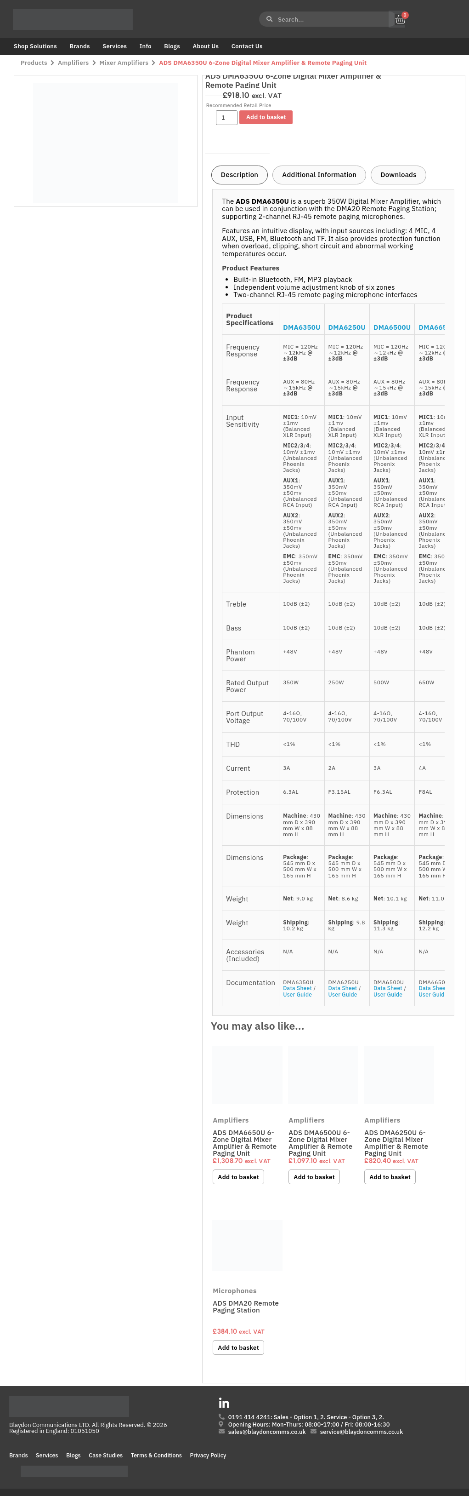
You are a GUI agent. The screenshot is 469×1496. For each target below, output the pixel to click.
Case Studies (106, 1455)
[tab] (239, 175)
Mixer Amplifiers (124, 63)
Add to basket (266, 117)
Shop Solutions (35, 46)
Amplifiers (73, 63)
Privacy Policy (208, 1455)
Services (114, 46)
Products (34, 63)
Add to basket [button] (238, 1177)
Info (146, 46)
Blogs (172, 46)
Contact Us (247, 46)
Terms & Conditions (156, 1455)
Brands (79, 46)
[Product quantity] (226, 117)
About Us (205, 46)
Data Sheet (297, 988)
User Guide (297, 994)
